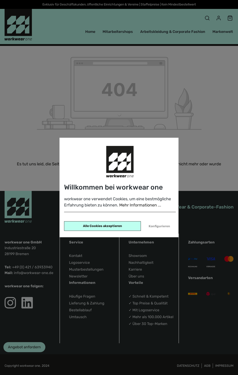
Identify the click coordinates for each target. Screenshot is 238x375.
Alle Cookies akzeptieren (102, 226)
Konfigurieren (159, 226)
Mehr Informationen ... (140, 205)
